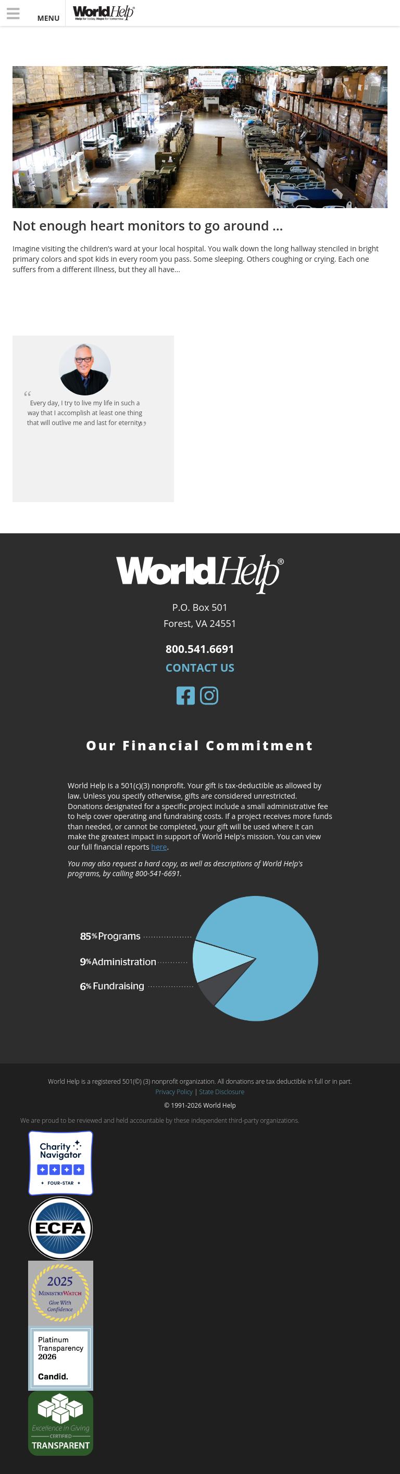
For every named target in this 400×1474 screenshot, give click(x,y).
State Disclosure (222, 1091)
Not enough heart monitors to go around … (147, 225)
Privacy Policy (174, 1091)
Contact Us (200, 667)
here (159, 847)
